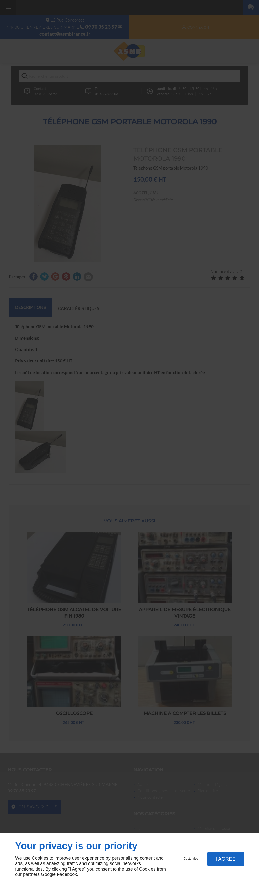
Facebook (67, 874)
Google (48, 874)
